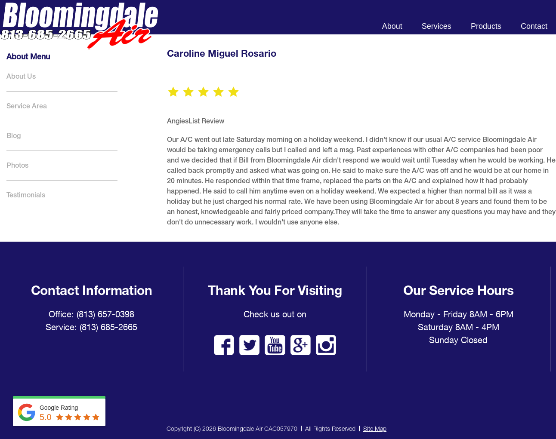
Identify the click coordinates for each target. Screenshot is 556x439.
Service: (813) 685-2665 (91, 327)
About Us (21, 76)
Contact (534, 26)
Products (486, 26)
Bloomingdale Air (79, 33)
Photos (17, 165)
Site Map (374, 428)
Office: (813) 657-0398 (91, 314)
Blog (13, 136)
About (392, 26)
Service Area (26, 106)
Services (436, 26)
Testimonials (25, 195)
